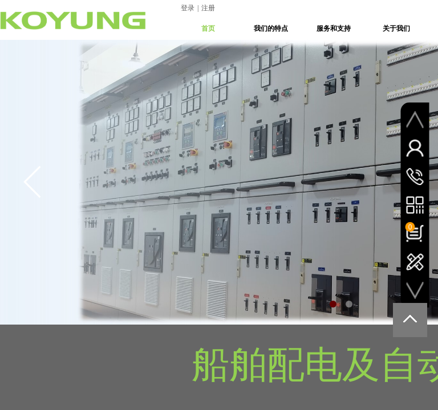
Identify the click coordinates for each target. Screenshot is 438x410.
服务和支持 (334, 28)
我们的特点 (271, 28)
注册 (208, 8)
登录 (187, 8)
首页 (208, 28)
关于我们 (396, 28)
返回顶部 (410, 320)
